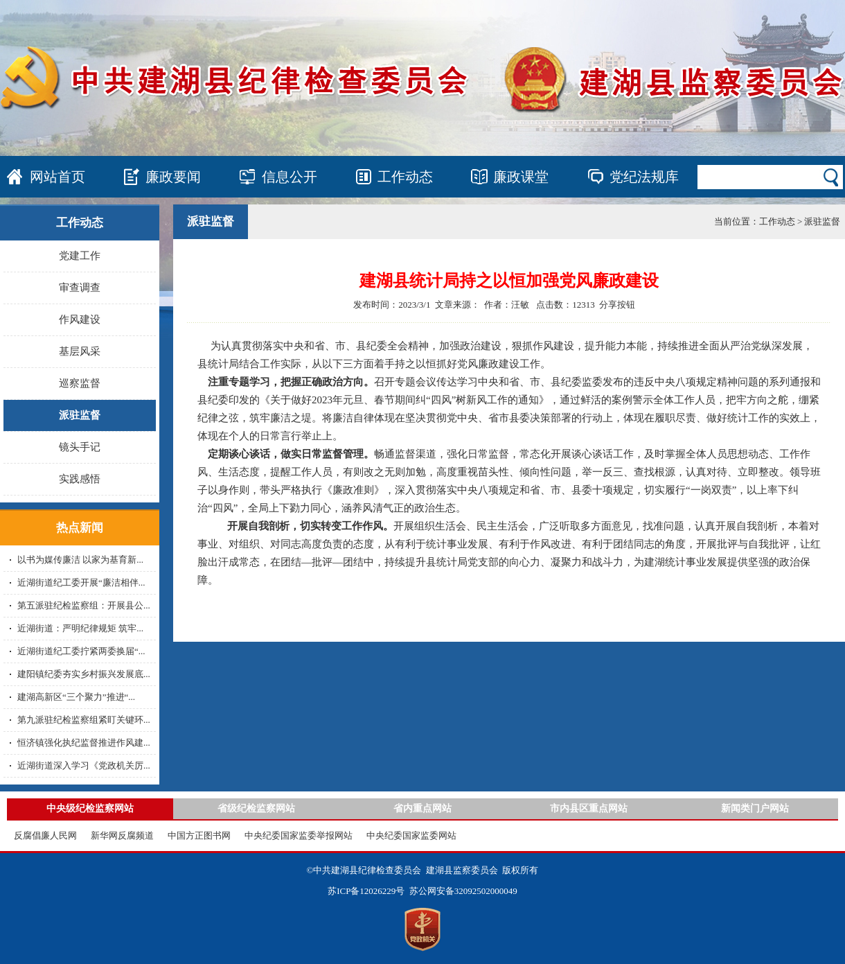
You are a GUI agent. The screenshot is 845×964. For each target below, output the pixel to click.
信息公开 (289, 176)
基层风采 (79, 351)
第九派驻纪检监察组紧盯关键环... (83, 720)
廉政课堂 (521, 176)
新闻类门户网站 (755, 808)
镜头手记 (79, 447)
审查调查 (79, 287)
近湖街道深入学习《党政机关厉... (83, 765)
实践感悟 (79, 478)
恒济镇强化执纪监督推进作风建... (83, 742)
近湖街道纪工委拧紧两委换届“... (81, 651)
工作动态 (405, 176)
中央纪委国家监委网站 (411, 835)
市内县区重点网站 (589, 808)
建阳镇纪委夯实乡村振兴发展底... (83, 674)
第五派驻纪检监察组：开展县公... (83, 605)
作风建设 (79, 319)
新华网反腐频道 (122, 835)
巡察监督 (79, 383)
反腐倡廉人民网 (45, 835)
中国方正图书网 (199, 835)
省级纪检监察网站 (256, 808)
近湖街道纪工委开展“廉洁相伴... (81, 582)
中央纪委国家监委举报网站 (298, 835)
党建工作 (79, 255)
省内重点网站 (422, 808)
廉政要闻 (173, 176)
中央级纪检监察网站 (90, 808)
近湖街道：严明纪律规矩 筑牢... (80, 628)
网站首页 (57, 176)
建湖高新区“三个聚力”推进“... (76, 697)
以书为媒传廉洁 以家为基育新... (80, 559)
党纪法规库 (644, 176)
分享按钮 (617, 304)
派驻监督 (79, 415)
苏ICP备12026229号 (366, 891)
